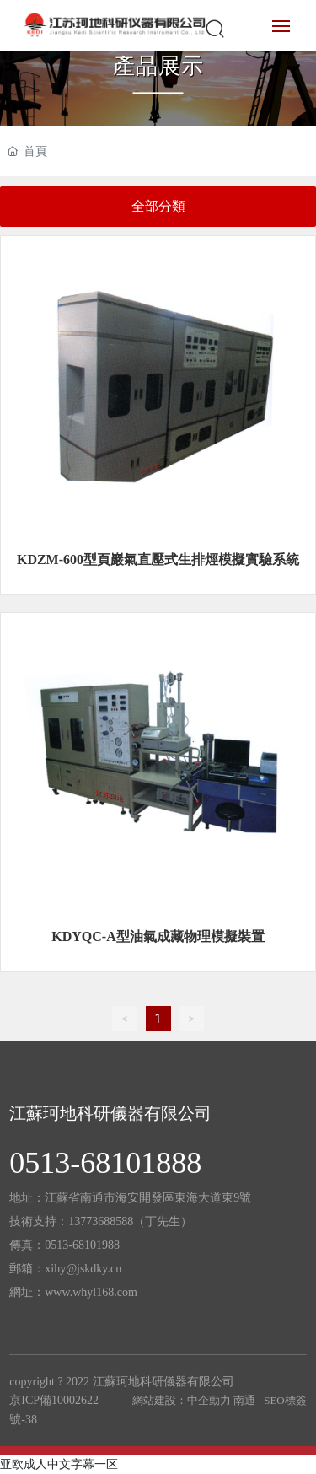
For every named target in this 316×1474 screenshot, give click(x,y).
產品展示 (158, 66)
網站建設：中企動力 (181, 1400)
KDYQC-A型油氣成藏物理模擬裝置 (157, 936)
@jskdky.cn (93, 1268)
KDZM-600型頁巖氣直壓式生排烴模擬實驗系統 (158, 559)
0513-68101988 (82, 1245)
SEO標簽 (285, 1400)
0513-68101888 (105, 1163)
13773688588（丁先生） (130, 1221)
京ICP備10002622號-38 (54, 1409)
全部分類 (158, 206)
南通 (244, 1400)
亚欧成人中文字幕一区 (59, 1464)
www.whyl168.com (91, 1292)
